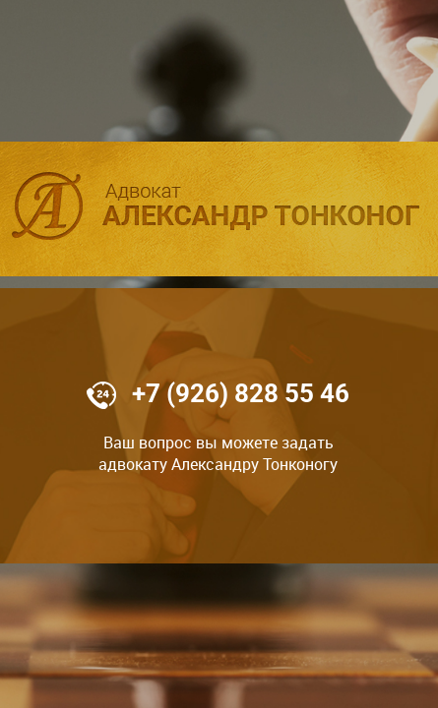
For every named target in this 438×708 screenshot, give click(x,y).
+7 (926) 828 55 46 (240, 393)
